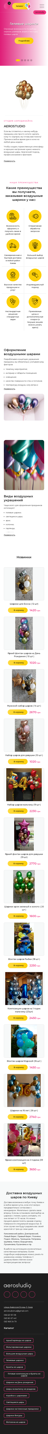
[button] (18, 60)
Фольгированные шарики (18, 1347)
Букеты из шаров (14, 1367)
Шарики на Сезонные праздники (22, 1409)
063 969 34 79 (10, 1322)
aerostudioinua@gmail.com (16, 1311)
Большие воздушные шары (19, 1354)
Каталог (19, 6)
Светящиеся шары (15, 1402)
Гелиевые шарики (15, 1360)
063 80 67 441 (10, 1318)
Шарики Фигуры (14, 1415)
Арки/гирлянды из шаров (18, 1340)
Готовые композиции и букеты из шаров (24, 1375)
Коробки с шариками (16, 1395)
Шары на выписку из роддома (20, 1389)
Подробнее (24, 41)
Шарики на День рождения (19, 1382)
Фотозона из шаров (15, 1422)
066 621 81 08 (10, 1315)
